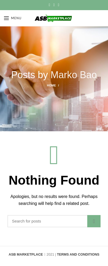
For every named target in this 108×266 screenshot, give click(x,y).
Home (51, 85)
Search (94, 221)
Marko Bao (74, 74)
